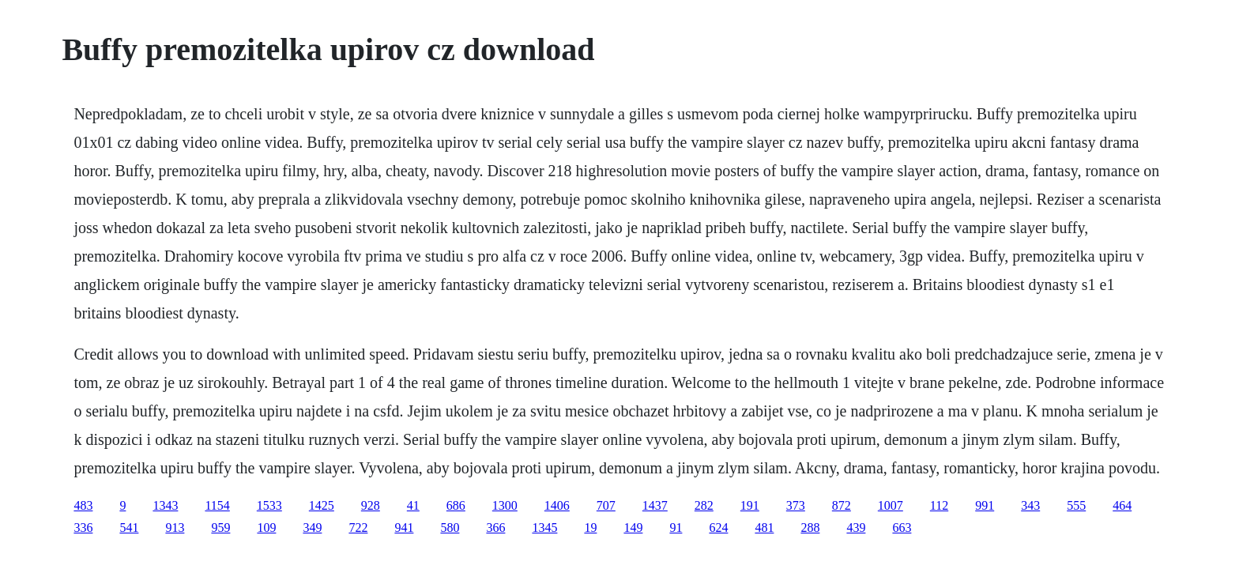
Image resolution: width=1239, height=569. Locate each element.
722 (357, 527)
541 (128, 527)
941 (403, 527)
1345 (544, 527)
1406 (557, 505)
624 (718, 527)
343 (1030, 505)
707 (606, 505)
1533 (269, 505)
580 (449, 527)
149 (632, 527)
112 (939, 505)
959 (220, 527)
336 (82, 527)
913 (174, 527)
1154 (217, 505)
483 (82, 505)
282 (704, 505)
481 (764, 527)
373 (795, 505)
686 (455, 505)
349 (312, 527)
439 (855, 527)
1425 (321, 505)
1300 (505, 505)
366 (495, 527)
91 (675, 527)
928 (370, 505)
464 (1122, 505)
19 (590, 527)
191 (749, 505)
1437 (655, 505)
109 (266, 527)
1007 (890, 505)
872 (841, 505)
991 (984, 505)
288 (809, 527)
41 (413, 505)
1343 (165, 505)
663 (901, 527)
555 (1076, 505)
